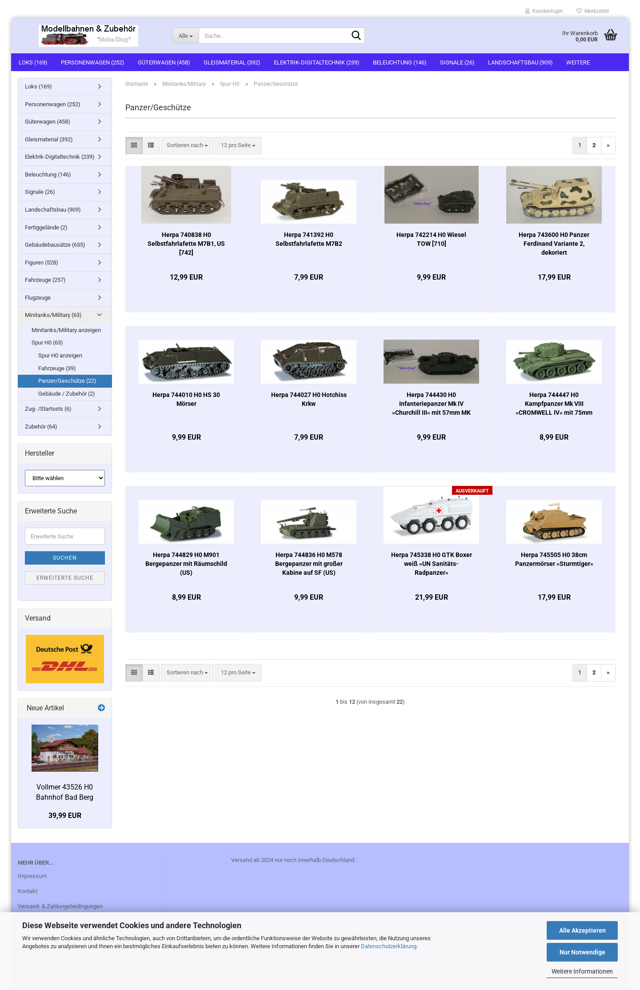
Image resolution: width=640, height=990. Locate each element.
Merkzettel (592, 11)
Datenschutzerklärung (388, 946)
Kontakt (27, 891)
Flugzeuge (38, 297)
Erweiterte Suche (64, 578)
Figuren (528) (41, 262)
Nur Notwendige (582, 952)
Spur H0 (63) (47, 342)
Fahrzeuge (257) (45, 280)
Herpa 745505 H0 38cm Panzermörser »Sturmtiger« (554, 559)
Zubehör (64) (41, 426)
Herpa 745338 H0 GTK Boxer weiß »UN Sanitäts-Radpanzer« (431, 563)
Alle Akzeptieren (582, 930)
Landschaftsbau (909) (520, 62)
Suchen (65, 558)
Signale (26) (457, 62)
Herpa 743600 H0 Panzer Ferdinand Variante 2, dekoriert (554, 243)
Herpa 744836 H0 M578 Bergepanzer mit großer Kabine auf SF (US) (309, 563)
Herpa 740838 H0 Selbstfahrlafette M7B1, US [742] (186, 243)
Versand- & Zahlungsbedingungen (60, 906)
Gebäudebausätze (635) (55, 244)
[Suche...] (185, 36)
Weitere (578, 62)
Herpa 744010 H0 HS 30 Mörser (186, 399)
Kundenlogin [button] (544, 11)
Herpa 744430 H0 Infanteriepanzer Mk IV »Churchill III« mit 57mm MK (431, 403)
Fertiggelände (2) (46, 227)
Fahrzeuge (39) (57, 368)
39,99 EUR (64, 815)
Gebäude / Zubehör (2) (66, 393)
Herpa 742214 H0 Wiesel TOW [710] (431, 239)
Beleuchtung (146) (400, 62)
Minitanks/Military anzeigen (66, 330)
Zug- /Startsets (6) (48, 408)
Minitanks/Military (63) (53, 315)
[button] (134, 145)
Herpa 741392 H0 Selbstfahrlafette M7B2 (309, 239)
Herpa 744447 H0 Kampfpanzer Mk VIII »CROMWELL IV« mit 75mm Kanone (554, 404)
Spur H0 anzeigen (60, 355)
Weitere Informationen (582, 971)
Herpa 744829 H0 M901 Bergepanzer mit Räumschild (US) (186, 563)
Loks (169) (33, 62)
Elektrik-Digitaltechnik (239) (317, 62)
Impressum (32, 876)
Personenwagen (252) (92, 62)
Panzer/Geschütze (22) (67, 380)
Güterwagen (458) (164, 62)
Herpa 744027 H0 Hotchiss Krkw (309, 399)
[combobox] (187, 145)
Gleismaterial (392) (232, 62)
